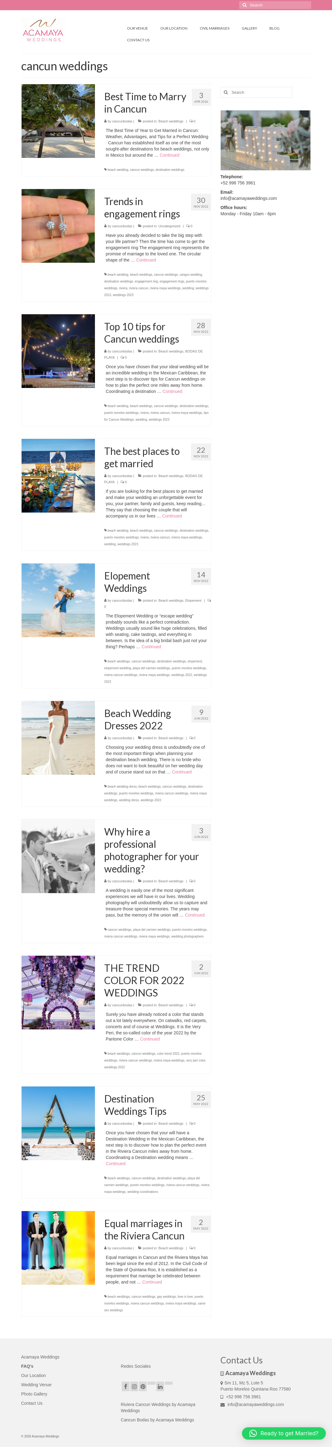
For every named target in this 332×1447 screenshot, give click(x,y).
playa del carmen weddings (151, 668)
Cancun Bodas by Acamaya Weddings (157, 1419)
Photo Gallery (34, 1393)
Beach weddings (170, 121)
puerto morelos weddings (121, 412)
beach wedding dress (122, 786)
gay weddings (166, 1296)
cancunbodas (122, 121)
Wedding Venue (36, 1384)
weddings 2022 (181, 675)
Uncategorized (169, 226)
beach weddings (141, 274)
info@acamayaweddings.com (252, 1404)
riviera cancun (138, 288)
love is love (185, 1296)
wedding (188, 288)
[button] (284, 1433)
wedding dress (129, 800)
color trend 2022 (168, 1053)
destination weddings (170, 169)
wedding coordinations (142, 1191)
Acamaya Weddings (40, 1356)
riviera (123, 288)
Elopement (193, 600)
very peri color (195, 1060)
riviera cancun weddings (120, 675)
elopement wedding (117, 668)
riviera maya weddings (165, 288)
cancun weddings (142, 169)
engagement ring (146, 281)
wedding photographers (187, 936)
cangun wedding (190, 274)
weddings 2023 (123, 295)
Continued (169, 155)
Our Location (33, 1375)
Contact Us (32, 1403)
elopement (195, 661)
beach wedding (118, 169)
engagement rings (172, 281)
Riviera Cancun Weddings (146, 1404)
